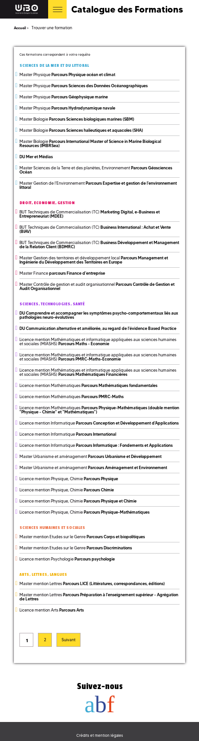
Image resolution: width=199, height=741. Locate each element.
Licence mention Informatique (99, 422)
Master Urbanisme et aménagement (90, 456)
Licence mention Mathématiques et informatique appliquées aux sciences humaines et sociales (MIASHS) (97, 341)
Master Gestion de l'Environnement (98, 185)
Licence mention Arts (51, 609)
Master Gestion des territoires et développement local (93, 259)
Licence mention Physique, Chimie (68, 478)
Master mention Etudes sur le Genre (82, 536)
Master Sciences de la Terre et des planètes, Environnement (95, 169)
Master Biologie (76, 119)
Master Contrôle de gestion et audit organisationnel (96, 286)
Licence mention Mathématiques (88, 385)
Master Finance (62, 273)
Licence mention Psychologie (67, 558)
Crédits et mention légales (99, 735)
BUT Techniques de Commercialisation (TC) (89, 214)
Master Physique (67, 74)
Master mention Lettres (92, 583)
